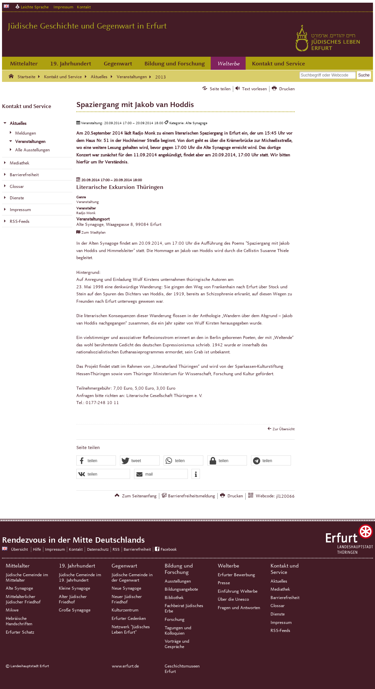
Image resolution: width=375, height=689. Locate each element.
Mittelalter (24, 63)
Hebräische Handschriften (19, 621)
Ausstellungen (178, 581)
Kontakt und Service (278, 63)
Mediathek (280, 589)
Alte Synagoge (19, 588)
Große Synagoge (74, 610)
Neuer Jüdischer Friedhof (127, 599)
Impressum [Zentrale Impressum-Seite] (55, 549)
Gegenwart (118, 63)
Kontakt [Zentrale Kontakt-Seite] (84, 6)
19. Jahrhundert (70, 63)
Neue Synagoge (126, 588)
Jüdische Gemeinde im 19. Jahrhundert (80, 577)
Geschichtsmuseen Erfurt (182, 668)
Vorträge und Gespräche (177, 644)
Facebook (169, 549)
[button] (96, 461)
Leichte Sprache (35, 6)
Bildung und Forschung (174, 63)
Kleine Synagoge (74, 588)
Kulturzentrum (125, 610)
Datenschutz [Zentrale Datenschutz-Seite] (98, 549)
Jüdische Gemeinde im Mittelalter (27, 577)
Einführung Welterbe (237, 591)
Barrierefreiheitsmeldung (191, 496)
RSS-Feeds (280, 630)
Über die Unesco (233, 599)
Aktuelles (278, 581)
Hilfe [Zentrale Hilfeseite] (37, 549)
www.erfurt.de (125, 666)
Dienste (277, 614)
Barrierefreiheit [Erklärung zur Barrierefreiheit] (137, 549)
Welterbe (228, 63)
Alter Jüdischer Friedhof (73, 599)
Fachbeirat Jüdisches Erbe (184, 608)
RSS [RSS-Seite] (116, 549)
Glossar (277, 605)
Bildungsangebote (181, 589)
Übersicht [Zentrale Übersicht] (19, 549)
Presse (224, 583)
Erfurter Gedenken (129, 618)
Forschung (174, 619)
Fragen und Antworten (239, 607)
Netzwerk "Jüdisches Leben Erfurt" (131, 629)
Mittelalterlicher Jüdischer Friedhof (23, 599)
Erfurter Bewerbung (236, 575)
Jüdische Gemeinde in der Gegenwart (132, 577)
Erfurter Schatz (20, 632)
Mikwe (12, 610)
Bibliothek (174, 597)
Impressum (63, 6)
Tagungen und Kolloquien (178, 630)
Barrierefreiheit (284, 597)
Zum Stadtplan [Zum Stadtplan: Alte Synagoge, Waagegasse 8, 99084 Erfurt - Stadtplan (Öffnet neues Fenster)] (93, 232)
